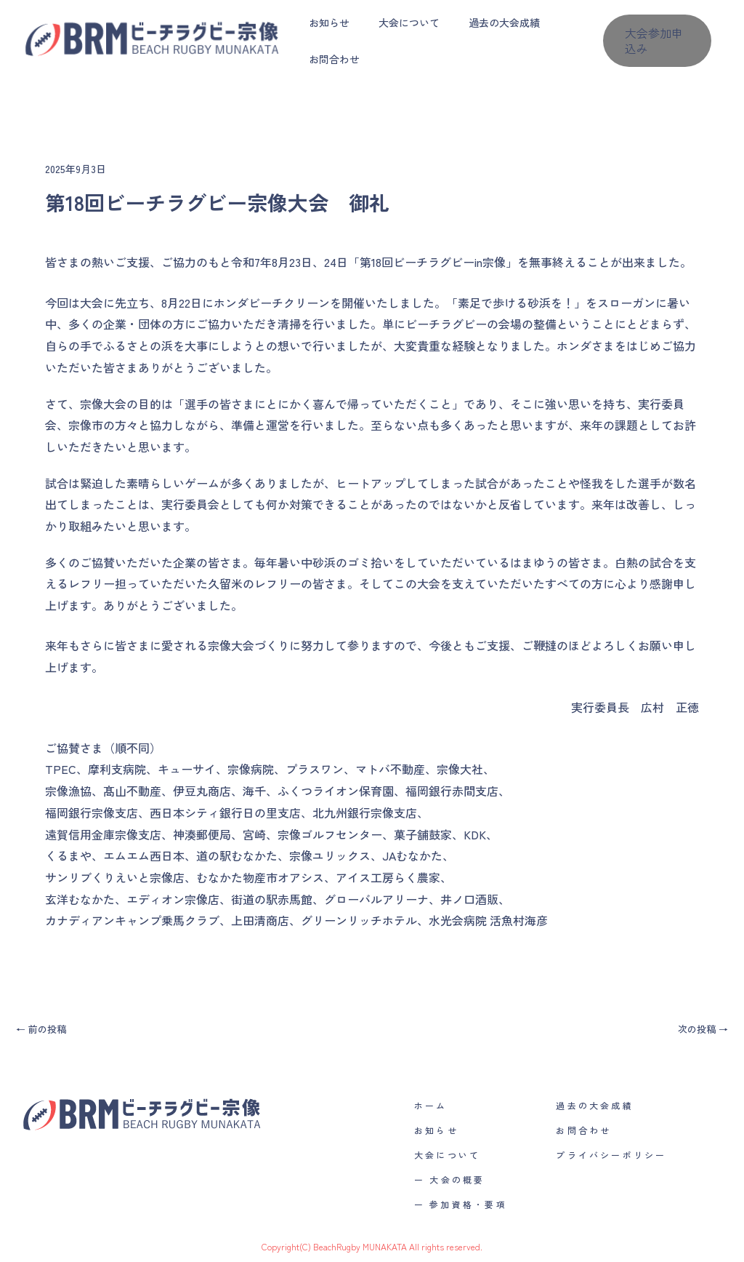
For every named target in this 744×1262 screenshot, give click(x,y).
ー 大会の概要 (449, 1179)
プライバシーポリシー (611, 1155)
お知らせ (324, 22)
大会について (395, 22)
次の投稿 (701, 1028)
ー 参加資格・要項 (460, 1204)
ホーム (431, 1105)
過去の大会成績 (482, 22)
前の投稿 (43, 1028)
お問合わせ (329, 59)
